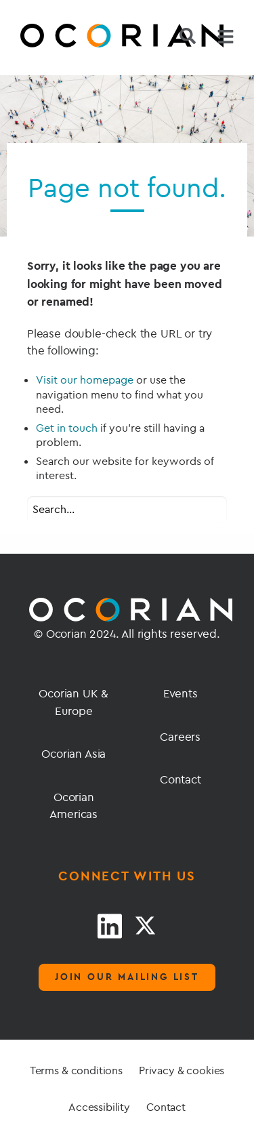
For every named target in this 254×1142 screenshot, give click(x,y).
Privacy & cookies (181, 1070)
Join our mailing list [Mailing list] (127, 977)
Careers (180, 736)
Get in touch (67, 427)
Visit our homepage (84, 379)
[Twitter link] (145, 926)
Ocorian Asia (73, 753)
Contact (180, 779)
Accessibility (99, 1107)
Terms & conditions (76, 1070)
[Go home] (57, 38)
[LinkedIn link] (109, 926)
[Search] (187, 36)
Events (180, 693)
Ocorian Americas (73, 805)
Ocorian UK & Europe (73, 702)
